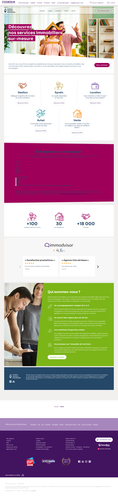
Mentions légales (41, 445)
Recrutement (69, 443)
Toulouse (95, 424)
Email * (17, 172)
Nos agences (10, 438)
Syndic (50, 11)
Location (58, 11)
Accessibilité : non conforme (44, 447)
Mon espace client (104, 11)
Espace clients (70, 438)
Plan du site (9, 445)
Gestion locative (21, 178)
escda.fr (33, 490)
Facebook (79, 462)
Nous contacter (102, 65)
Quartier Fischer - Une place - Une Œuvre (78, 447)
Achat (66, 11)
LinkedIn (90, 462)
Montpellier (55, 424)
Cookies (38, 440)
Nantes (61, 424)
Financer (47, 3)
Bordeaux (33, 424)
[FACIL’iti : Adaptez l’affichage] (104, 449)
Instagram (86, 462)
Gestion (42, 11)
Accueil (56, 406)
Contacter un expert (57, 357)
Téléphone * (18, 171)
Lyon (42, 424)
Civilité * (17, 162)
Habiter (32, 3)
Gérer (53, 3)
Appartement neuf (11, 449)
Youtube (83, 462)
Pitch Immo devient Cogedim (74, 449)
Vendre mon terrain (11, 447)
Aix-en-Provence (86, 424)
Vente (73, 11)
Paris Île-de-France (70, 424)
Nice (79, 424)
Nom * (17, 169)
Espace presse (70, 445)
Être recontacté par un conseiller (30, 188)
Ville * (17, 174)
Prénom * (18, 168)
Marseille (47, 424)
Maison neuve (40, 438)
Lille (39, 424)
